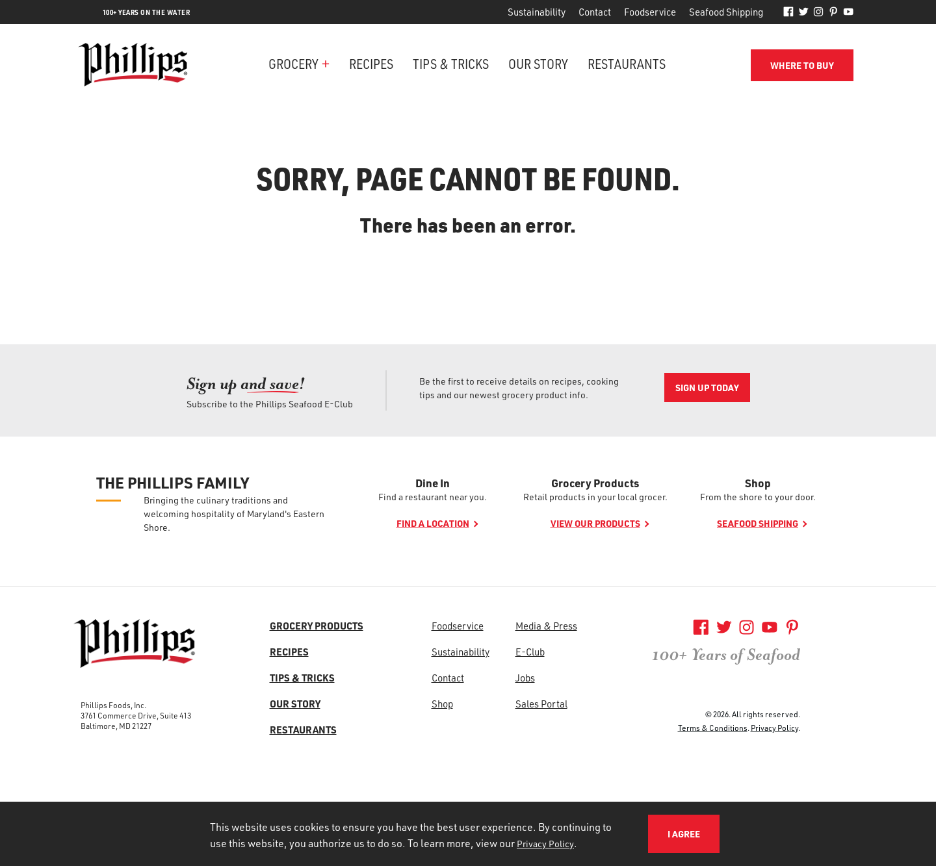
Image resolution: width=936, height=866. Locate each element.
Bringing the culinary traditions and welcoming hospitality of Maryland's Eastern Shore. (234, 513)
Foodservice (650, 11)
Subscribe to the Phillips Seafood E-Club (270, 404)
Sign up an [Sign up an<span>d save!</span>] (246, 383)
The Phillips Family (172, 483)
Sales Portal (541, 703)
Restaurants (627, 63)
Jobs (525, 677)
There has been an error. (468, 225)
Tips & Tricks (451, 63)
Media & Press (546, 625)
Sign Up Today (707, 387)
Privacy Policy (774, 727)
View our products (595, 523)
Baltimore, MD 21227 (116, 725)
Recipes (371, 63)
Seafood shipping (757, 523)
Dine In (432, 483)
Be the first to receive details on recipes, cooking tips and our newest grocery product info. (519, 388)
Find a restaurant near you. (432, 496)
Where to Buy (802, 65)
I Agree (684, 834)
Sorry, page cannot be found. (468, 178)
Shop (758, 483)
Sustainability (537, 11)
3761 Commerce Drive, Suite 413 (136, 715)
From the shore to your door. (758, 496)
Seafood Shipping (726, 11)
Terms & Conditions (713, 727)
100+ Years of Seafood (726, 654)
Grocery (293, 63)
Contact (594, 11)
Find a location (432, 523)
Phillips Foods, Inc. (113, 705)
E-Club (530, 651)
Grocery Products (595, 483)
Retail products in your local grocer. (595, 496)
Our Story (538, 63)
